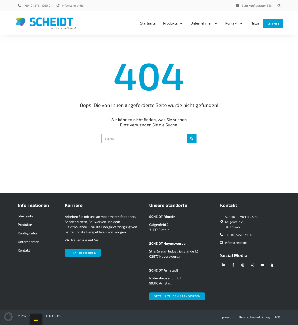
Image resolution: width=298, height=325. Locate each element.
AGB (277, 317)
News (254, 23)
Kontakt (234, 23)
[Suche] (191, 138)
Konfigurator (27, 233)
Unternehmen (204, 23)
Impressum (226, 317)
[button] (279, 5)
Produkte (173, 23)
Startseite (148, 23)
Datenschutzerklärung (254, 317)
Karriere (273, 23)
